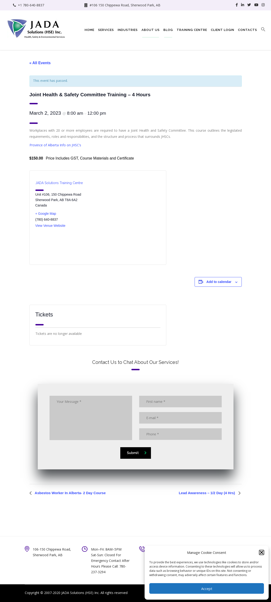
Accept (206, 588)
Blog (168, 30)
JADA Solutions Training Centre (59, 183)
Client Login (222, 30)
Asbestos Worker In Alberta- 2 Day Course (70, 493)
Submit (137, 453)
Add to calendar (218, 282)
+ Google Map (45, 213)
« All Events (40, 63)
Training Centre (192, 30)
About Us (151, 30)
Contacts (247, 30)
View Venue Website (50, 225)
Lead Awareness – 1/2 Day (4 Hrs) (207, 493)
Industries (128, 30)
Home (89, 30)
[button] (261, 552)
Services (106, 30)
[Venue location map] (129, 217)
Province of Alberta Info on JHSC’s (55, 145)
